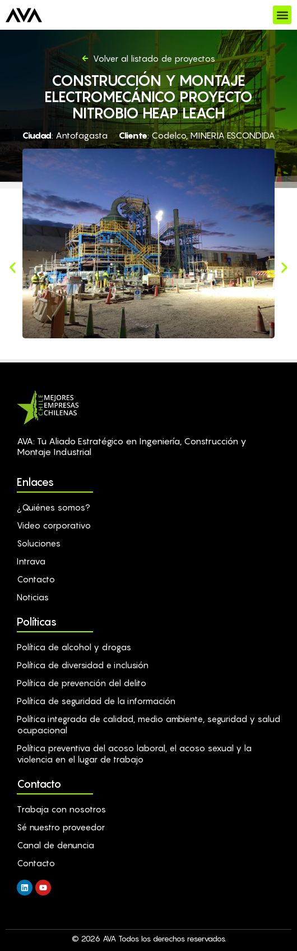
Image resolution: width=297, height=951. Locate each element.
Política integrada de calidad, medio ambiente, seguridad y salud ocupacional (148, 724)
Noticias (33, 597)
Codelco (168, 135)
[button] (282, 15)
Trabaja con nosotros (61, 809)
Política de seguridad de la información (96, 701)
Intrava (31, 561)
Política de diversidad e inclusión (82, 665)
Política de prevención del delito (81, 683)
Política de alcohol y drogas (74, 647)
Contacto (36, 579)
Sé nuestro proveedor (61, 827)
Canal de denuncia (55, 845)
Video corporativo (54, 525)
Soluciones (39, 543)
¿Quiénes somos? (53, 507)
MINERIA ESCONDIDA (232, 135)
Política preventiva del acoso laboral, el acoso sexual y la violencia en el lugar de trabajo (134, 753)
